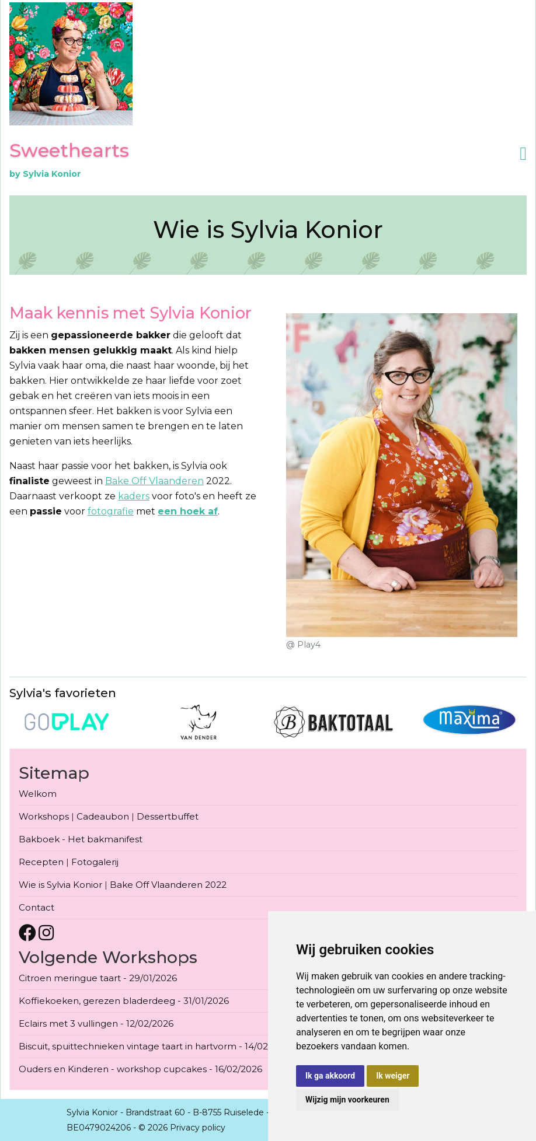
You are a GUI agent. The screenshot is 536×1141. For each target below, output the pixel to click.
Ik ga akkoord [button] (330, 1075)
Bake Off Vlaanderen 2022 (168, 884)
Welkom (38, 793)
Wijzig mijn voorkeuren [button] (347, 1099)
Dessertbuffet (168, 816)
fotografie (111, 511)
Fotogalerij (95, 861)
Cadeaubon (102, 816)
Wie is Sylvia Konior (60, 884)
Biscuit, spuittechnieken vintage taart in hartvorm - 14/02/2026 (156, 1046)
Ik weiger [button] (392, 1075)
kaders (133, 496)
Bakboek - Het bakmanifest (80, 839)
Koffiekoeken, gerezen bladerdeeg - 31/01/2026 (124, 1000)
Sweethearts (69, 150)
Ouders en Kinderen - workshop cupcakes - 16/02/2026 (140, 1068)
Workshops (44, 816)
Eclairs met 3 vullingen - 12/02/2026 (96, 1023)
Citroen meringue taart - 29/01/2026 (98, 978)
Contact (36, 907)
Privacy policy (197, 1127)
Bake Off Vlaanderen (154, 481)
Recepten (41, 861)
